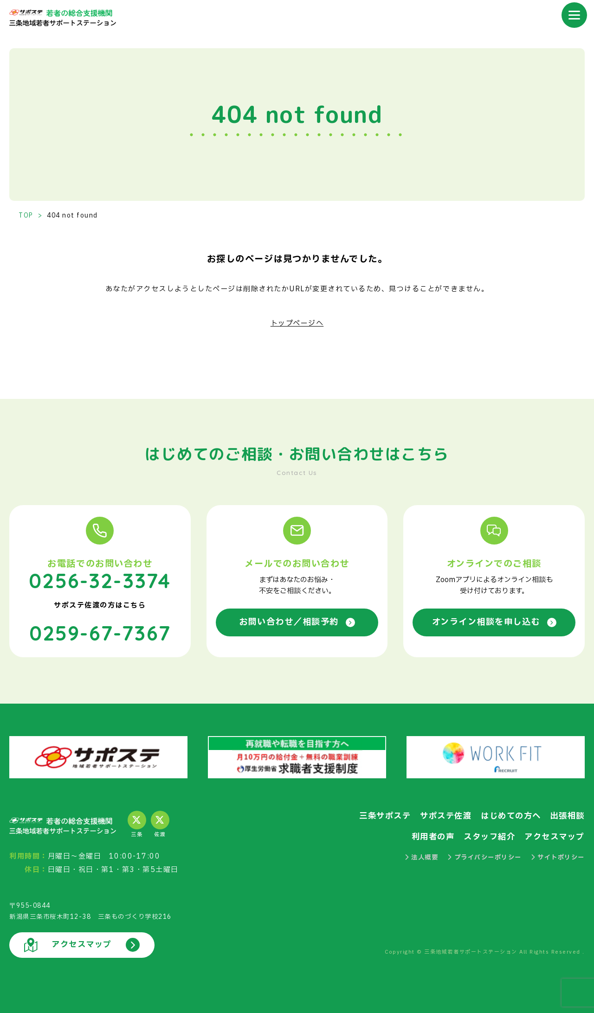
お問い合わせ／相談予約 (297, 622)
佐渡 (160, 824)
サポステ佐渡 (445, 816)
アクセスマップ (554, 836)
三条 (137, 824)
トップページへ (297, 323)
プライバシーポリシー (484, 856)
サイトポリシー (558, 856)
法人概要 (422, 856)
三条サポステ (385, 816)
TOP (26, 215)
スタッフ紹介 (489, 836)
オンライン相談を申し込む (494, 622)
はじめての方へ (511, 816)
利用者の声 (433, 836)
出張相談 (567, 816)
